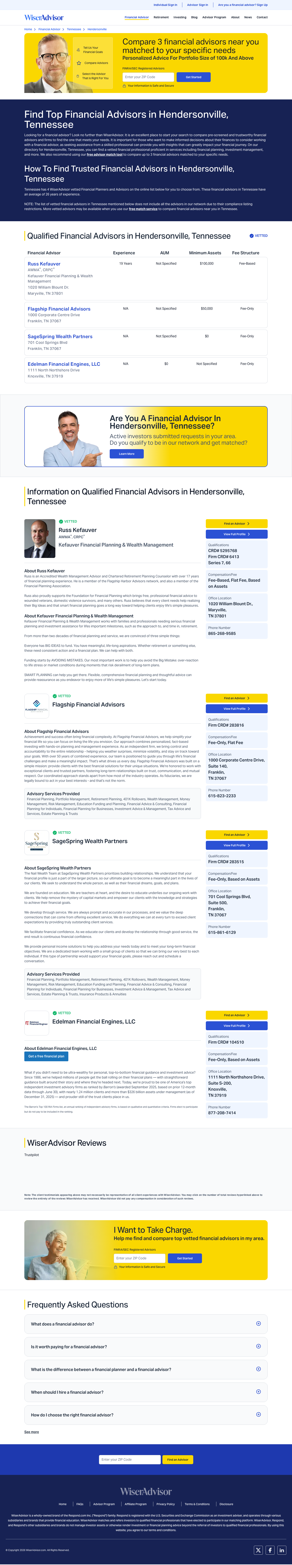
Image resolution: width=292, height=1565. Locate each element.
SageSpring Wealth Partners (60, 336)
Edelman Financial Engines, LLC (64, 364)
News (248, 17)
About (235, 17)
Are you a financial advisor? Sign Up (243, 5)
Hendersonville (97, 29)
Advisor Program (214, 17)
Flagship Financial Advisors (59, 309)
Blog (194, 17)
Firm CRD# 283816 (226, 725)
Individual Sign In (165, 5)
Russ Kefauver (44, 263)
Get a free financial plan (46, 1056)
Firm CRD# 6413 (223, 556)
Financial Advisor (137, 17)
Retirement (161, 17)
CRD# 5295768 (222, 550)
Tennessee (74, 29)
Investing (180, 17)
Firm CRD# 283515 (226, 861)
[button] (146, 1324)
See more (31, 1432)
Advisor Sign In (197, 5)
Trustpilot (31, 1155)
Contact (262, 17)
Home (28, 29)
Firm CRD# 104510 (226, 1042)
